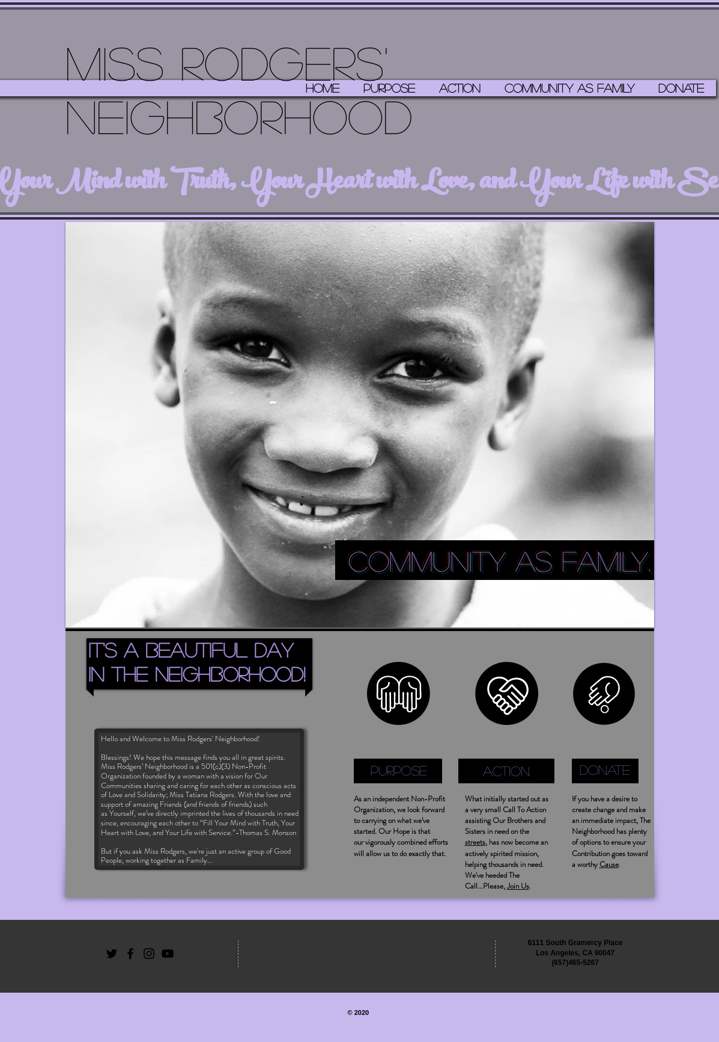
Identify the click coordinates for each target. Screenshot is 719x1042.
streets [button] (475, 842)
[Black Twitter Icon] (112, 953)
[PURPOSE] (399, 770)
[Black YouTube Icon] (167, 953)
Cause (609, 864)
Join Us (518, 886)
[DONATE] (605, 770)
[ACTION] (506, 771)
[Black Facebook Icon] (130, 953)
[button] (359, 424)
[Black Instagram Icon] (149, 953)
